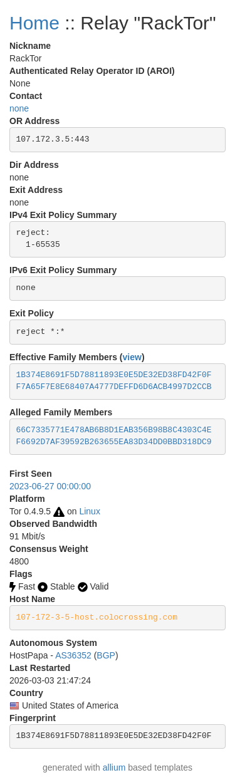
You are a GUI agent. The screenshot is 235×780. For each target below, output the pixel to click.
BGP (106, 655)
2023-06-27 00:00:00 (50, 486)
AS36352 (73, 655)
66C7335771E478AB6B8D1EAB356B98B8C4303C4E (114, 430)
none (19, 108)
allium (114, 767)
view (132, 357)
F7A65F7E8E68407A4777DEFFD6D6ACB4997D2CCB (114, 387)
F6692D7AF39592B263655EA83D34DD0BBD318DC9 (114, 442)
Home (34, 23)
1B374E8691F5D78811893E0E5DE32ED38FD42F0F (114, 375)
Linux (89, 511)
